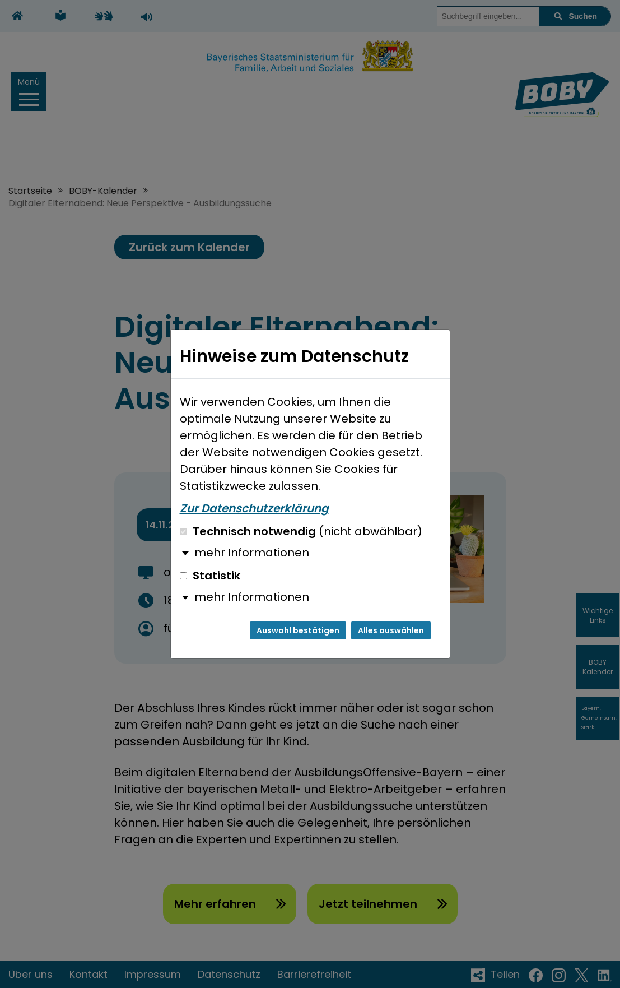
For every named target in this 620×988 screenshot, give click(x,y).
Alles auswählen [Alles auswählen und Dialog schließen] (391, 630)
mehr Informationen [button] (251, 552)
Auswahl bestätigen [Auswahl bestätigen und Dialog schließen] (298, 630)
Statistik (210, 575)
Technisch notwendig (301, 531)
